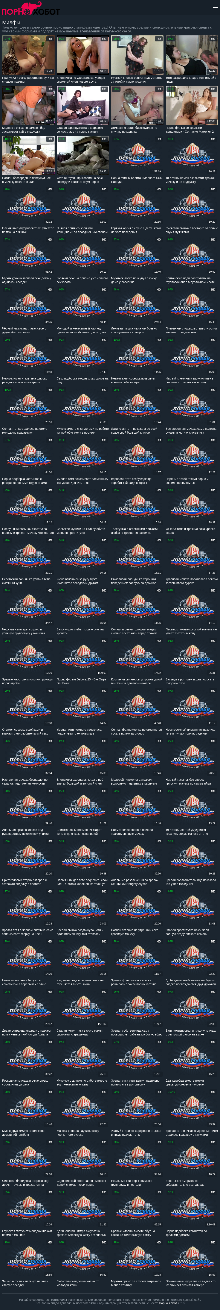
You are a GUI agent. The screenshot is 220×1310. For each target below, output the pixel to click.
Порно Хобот (168, 1303)
